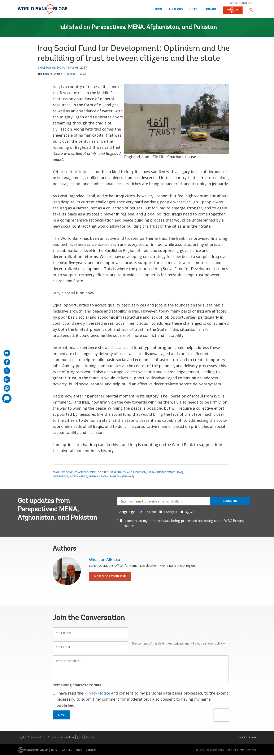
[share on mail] (7, 353)
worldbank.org (241, 3)
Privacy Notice (97, 693)
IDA (63, 750)
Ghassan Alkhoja (51, 67)
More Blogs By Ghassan (110, 576)
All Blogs (176, 9)
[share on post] (7, 370)
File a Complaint (247, 737)
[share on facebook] (7, 362)
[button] (251, 10)
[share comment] (7, 398)
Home (158, 9)
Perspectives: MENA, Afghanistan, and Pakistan (154, 27)
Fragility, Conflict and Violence (74, 472)
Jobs (80, 737)
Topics (193, 9)
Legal (21, 737)
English (58, 74)
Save (61, 714)
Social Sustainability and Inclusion (122, 472)
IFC (70, 750)
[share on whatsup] (7, 388)
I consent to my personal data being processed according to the (183, 523)
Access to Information (61, 737)
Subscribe (230, 501)
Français (71, 74)
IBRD (54, 750)
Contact (210, 9)
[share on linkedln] (7, 379)
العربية (82, 74)
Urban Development (161, 472)
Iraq (180, 472)
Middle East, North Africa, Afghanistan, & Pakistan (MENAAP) (93, 476)
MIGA (79, 750)
